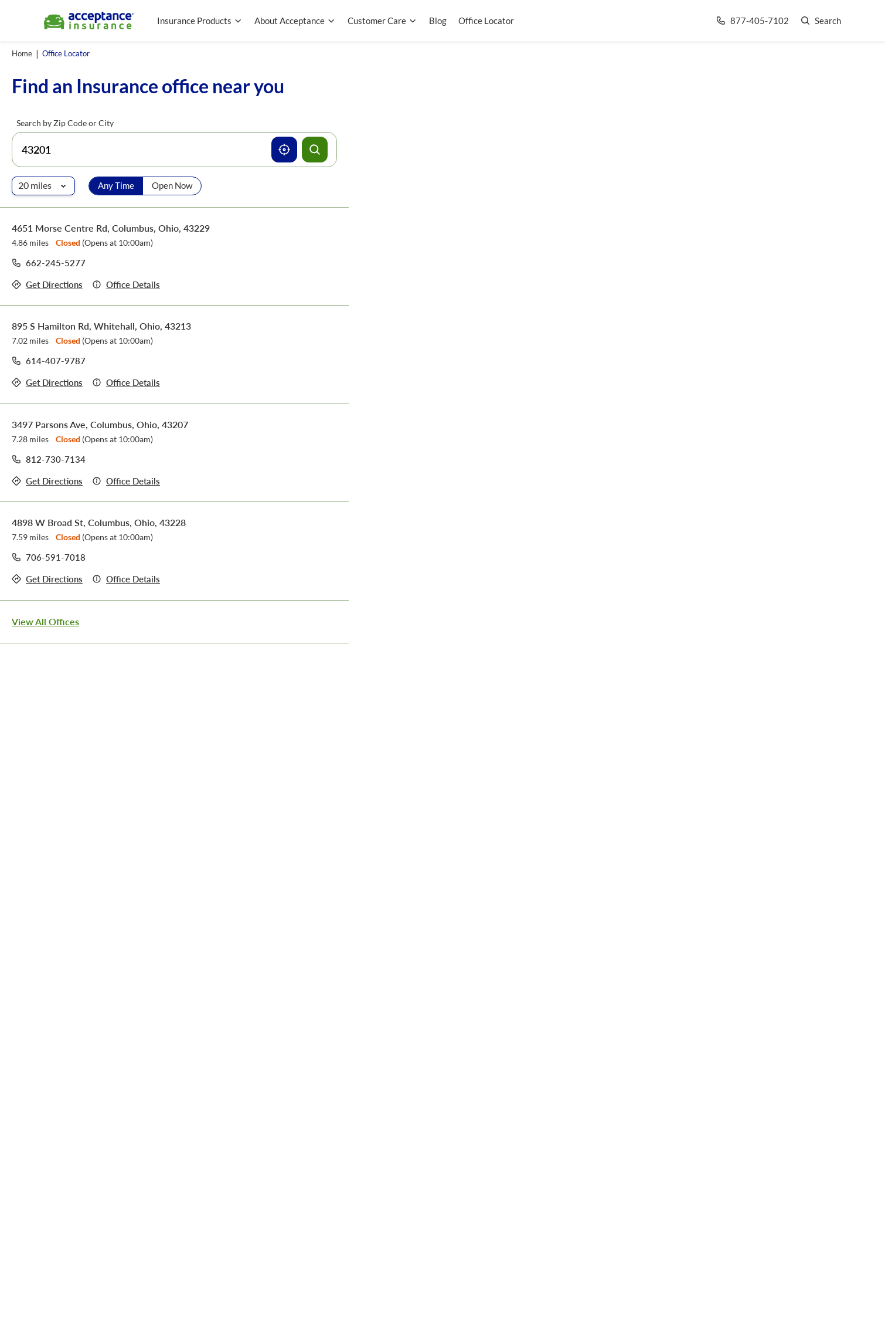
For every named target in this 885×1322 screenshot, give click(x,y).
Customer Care (382, 20)
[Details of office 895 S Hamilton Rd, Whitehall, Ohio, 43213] (126, 382)
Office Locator (486, 20)
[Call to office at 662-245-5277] (49, 262)
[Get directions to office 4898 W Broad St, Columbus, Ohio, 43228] (47, 579)
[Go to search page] (821, 21)
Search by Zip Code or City (65, 123)
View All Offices (45, 621)
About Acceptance (295, 20)
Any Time (116, 185)
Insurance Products (200, 20)
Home (22, 53)
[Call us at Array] (752, 21)
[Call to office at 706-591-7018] (49, 557)
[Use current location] (284, 149)
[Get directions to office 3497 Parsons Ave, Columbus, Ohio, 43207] (47, 481)
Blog (438, 20)
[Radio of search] (43, 186)
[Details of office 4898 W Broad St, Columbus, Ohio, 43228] (126, 579)
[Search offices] (315, 149)
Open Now (172, 185)
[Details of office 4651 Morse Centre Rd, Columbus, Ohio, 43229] (126, 284)
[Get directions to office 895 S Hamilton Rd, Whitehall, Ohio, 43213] (47, 382)
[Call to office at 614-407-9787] (49, 360)
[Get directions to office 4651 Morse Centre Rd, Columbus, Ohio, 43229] (47, 284)
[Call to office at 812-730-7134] (49, 459)
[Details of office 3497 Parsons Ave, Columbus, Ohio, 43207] (126, 481)
